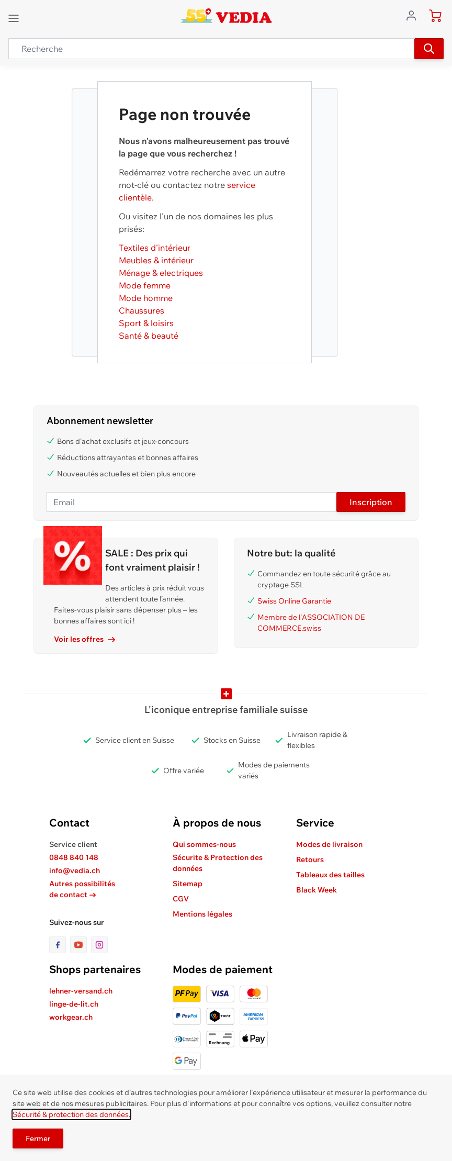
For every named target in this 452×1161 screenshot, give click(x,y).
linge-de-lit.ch (73, 1004)
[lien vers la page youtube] (80, 944)
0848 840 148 (73, 857)
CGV (181, 898)
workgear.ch (71, 1017)
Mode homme (146, 298)
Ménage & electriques (161, 272)
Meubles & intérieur (156, 260)
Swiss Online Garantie (294, 601)
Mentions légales (202, 914)
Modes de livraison (329, 844)
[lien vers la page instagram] (99, 944)
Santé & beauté (148, 335)
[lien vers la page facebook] (59, 944)
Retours (310, 859)
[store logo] (226, 15)
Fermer (38, 1138)
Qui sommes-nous (204, 844)
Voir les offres (84, 639)
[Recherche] (429, 48)
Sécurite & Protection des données (218, 863)
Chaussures (141, 310)
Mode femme (145, 285)
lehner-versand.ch (80, 991)
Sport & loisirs (146, 323)
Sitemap (187, 883)
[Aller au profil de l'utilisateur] (414, 14)
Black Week (316, 890)
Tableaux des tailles (330, 874)
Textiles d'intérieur (154, 247)
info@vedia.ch (74, 870)
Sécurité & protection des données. (71, 1114)
